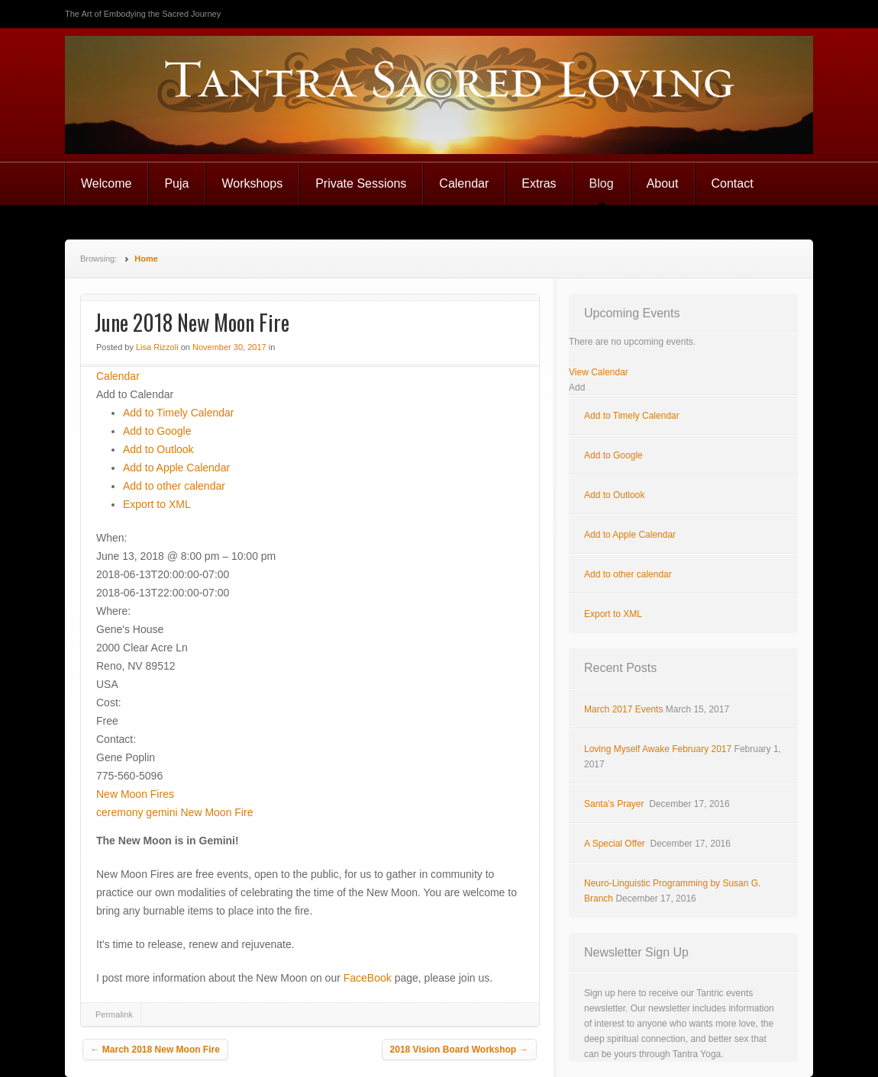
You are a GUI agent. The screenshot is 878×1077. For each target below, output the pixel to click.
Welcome (106, 183)
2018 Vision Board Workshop (459, 1049)
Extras (538, 183)
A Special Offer (615, 843)
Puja (176, 183)
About (663, 183)
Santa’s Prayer (615, 804)
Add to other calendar (174, 486)
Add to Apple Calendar (176, 467)
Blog (601, 183)
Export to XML (157, 504)
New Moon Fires (135, 794)
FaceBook (368, 978)
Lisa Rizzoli (157, 347)
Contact (732, 183)
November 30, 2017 (229, 347)
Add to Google (157, 431)
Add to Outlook (158, 449)
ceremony (119, 812)
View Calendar (598, 372)
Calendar (464, 183)
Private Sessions (360, 183)
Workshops (251, 183)
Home (146, 258)
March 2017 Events (623, 709)
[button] (134, 394)
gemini (161, 812)
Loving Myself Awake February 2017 (657, 749)
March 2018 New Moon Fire (155, 1049)
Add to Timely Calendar (178, 413)
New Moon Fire (217, 812)
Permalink (114, 1014)
